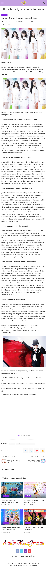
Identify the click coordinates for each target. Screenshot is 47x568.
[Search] (44, 3)
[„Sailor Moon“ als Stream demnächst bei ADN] (12, 517)
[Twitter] (31, 450)
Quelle (18, 435)
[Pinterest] (36, 450)
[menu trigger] (3, 3)
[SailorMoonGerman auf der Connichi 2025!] (35, 490)
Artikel (4, 15)
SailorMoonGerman (8, 22)
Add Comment (7, 24)
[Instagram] (25, 551)
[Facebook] (25, 450)
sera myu (31, 444)
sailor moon (21, 444)
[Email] (42, 450)
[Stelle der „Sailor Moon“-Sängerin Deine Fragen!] (12, 490)
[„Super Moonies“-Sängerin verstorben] (35, 517)
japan (12, 444)
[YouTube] (29, 551)
